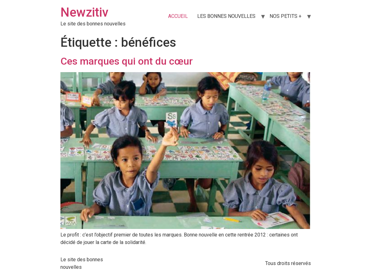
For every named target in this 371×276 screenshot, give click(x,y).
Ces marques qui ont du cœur (126, 61)
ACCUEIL (178, 16)
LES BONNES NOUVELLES (226, 16)
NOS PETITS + (285, 16)
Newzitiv (84, 12)
